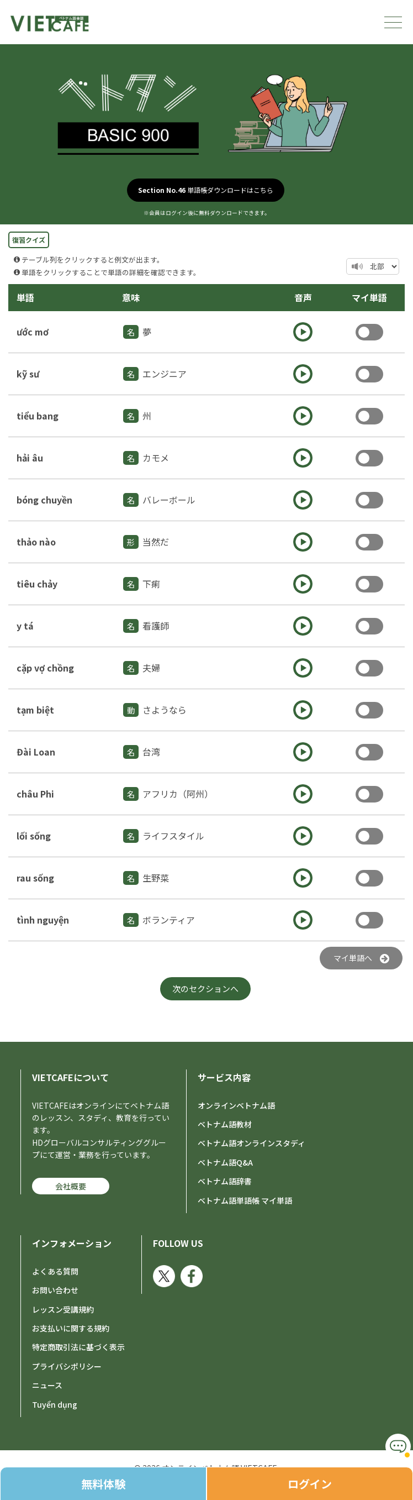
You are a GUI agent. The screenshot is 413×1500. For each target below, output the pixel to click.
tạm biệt (35, 709)
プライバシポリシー (67, 1366)
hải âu (30, 457)
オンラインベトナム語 (236, 1105)
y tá (25, 625)
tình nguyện (43, 919)
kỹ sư (28, 373)
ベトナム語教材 (225, 1124)
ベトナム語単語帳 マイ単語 (245, 1200)
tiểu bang (38, 415)
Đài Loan (36, 751)
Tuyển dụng (54, 1404)
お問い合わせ (55, 1290)
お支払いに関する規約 (70, 1328)
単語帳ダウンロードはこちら (205, 190)
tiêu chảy (37, 583)
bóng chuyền (44, 499)
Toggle (369, 332)
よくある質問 (55, 1271)
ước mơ (33, 331)
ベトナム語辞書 (225, 1181)
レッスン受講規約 (63, 1309)
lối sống (34, 835)
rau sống (35, 877)
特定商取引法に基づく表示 (78, 1346)
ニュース (47, 1385)
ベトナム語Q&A (225, 1162)
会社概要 (70, 1186)
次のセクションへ (205, 988)
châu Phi (35, 793)
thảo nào (36, 541)
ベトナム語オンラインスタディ (251, 1142)
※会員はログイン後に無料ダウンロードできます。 (207, 213)
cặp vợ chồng (45, 667)
